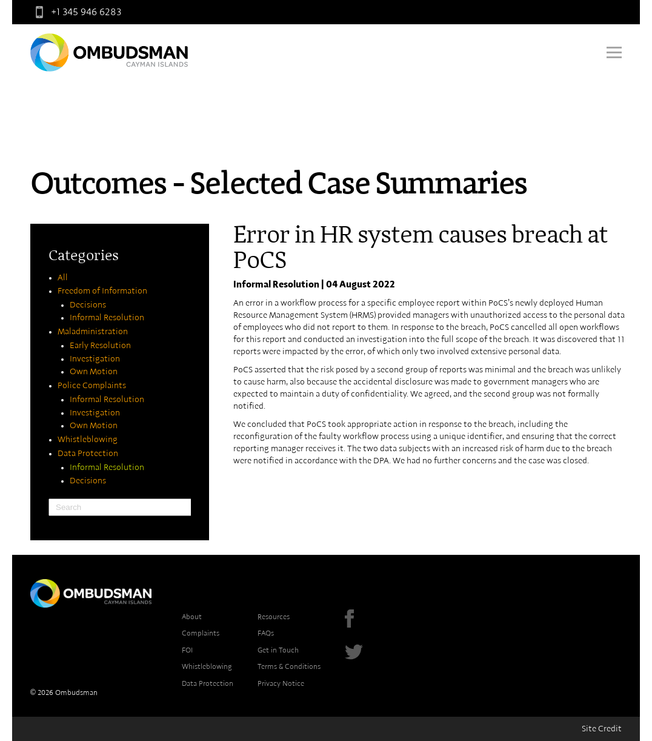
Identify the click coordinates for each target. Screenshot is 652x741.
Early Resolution (100, 345)
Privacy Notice (281, 683)
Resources (274, 616)
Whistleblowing (88, 439)
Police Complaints (92, 385)
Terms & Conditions (289, 666)
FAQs (266, 633)
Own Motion (94, 371)
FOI (187, 650)
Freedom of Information (102, 291)
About (192, 616)
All (63, 277)
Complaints (200, 633)
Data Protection (88, 453)
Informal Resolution (107, 318)
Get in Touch (278, 650)
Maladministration (93, 331)
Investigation (95, 359)
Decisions (88, 305)
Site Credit (602, 729)
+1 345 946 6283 (75, 12)
